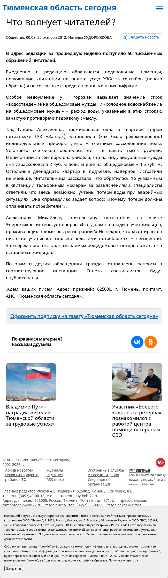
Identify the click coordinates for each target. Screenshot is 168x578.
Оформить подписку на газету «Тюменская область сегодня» (84, 316)
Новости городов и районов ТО (22, 477)
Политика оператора (123, 560)
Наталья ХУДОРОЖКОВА (90, 37)
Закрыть (13, 568)
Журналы (55, 470)
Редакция (55, 474)
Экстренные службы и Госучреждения (106, 472)
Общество (15, 37)
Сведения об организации (99, 482)
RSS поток (55, 479)
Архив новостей (19, 470)
